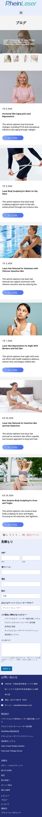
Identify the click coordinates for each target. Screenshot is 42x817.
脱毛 (3, 775)
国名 (3, 591)
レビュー (5, 796)
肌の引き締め (6, 770)
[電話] (21, 584)
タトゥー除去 (6, 785)
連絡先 (4, 808)
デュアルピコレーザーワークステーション (22, 630)
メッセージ (5, 640)
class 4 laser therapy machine (12, 746)
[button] (21, 13)
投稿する (6, 669)
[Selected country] (2, 584)
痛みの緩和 (5, 790)
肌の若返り (5, 780)
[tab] (7, 59)
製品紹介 (5, 714)
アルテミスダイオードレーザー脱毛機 (20, 622)
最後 (23, 562)
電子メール (6, 567)
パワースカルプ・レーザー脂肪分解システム (22, 619)
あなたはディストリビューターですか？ (17, 603)
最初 (2, 562)
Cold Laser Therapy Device (11, 751)
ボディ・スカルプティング (12, 765)
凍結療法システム (12, 634)
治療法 (4, 760)
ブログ (4, 800)
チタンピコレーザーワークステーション (17, 736)
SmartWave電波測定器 (10, 731)
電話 (3, 579)
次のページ (33, 534)
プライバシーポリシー (11, 812)
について (5, 804)
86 (23, 534)
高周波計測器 (10, 626)
